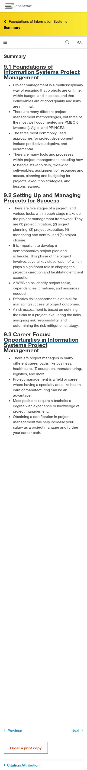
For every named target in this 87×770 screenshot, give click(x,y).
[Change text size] (79, 42)
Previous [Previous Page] (12, 730)
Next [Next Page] (78, 730)
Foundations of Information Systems (35, 21)
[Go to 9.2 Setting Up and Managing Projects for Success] (43, 197)
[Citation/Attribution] (43, 765)
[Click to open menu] (5, 42)
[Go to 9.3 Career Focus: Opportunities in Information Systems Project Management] (43, 342)
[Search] (67, 42)
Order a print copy (26, 748)
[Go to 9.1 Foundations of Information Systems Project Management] (43, 72)
